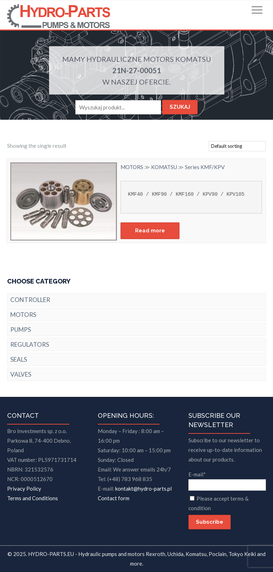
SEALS (18, 359)
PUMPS (20, 329)
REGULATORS (29, 344)
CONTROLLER (30, 299)
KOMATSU (193, 59)
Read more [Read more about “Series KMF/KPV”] (150, 230)
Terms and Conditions (32, 498)
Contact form (113, 498)
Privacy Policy (24, 488)
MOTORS (158, 59)
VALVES (20, 374)
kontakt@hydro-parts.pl (143, 488)
